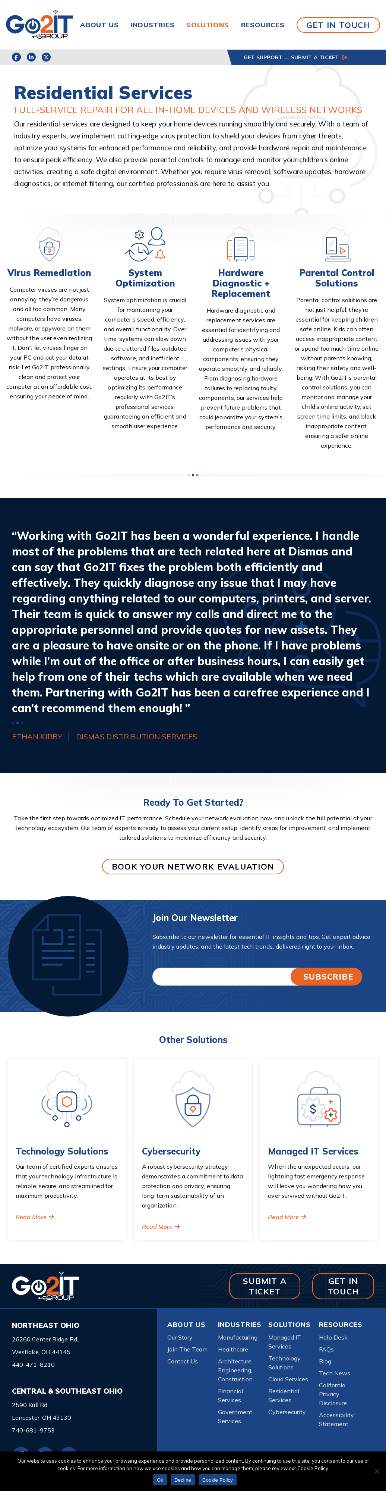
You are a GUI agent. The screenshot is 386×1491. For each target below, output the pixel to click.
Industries (152, 25)
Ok (160, 1480)
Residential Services (283, 1395)
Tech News (334, 1373)
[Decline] (376, 1471)
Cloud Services (288, 1379)
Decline (182, 1480)
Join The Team (187, 1349)
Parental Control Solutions (336, 278)
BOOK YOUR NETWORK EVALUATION (193, 866)
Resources (263, 25)
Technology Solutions (284, 1362)
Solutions (207, 25)
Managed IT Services (284, 1342)
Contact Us (182, 1361)
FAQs (326, 1349)
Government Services (235, 1416)
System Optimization (145, 278)
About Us (99, 25)
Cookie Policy (217, 1480)
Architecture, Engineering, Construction (235, 1370)
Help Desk (333, 1337)
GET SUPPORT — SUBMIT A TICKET (295, 57)
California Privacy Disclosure (333, 1394)
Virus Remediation (49, 272)
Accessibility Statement (336, 1419)
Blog (325, 1361)
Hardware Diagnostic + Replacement (240, 283)
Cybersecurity (287, 1412)
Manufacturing (237, 1337)
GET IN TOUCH (338, 25)
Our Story (180, 1337)
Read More (31, 1217)
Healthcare (233, 1349)
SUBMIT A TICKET (265, 1286)
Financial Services (230, 1395)
